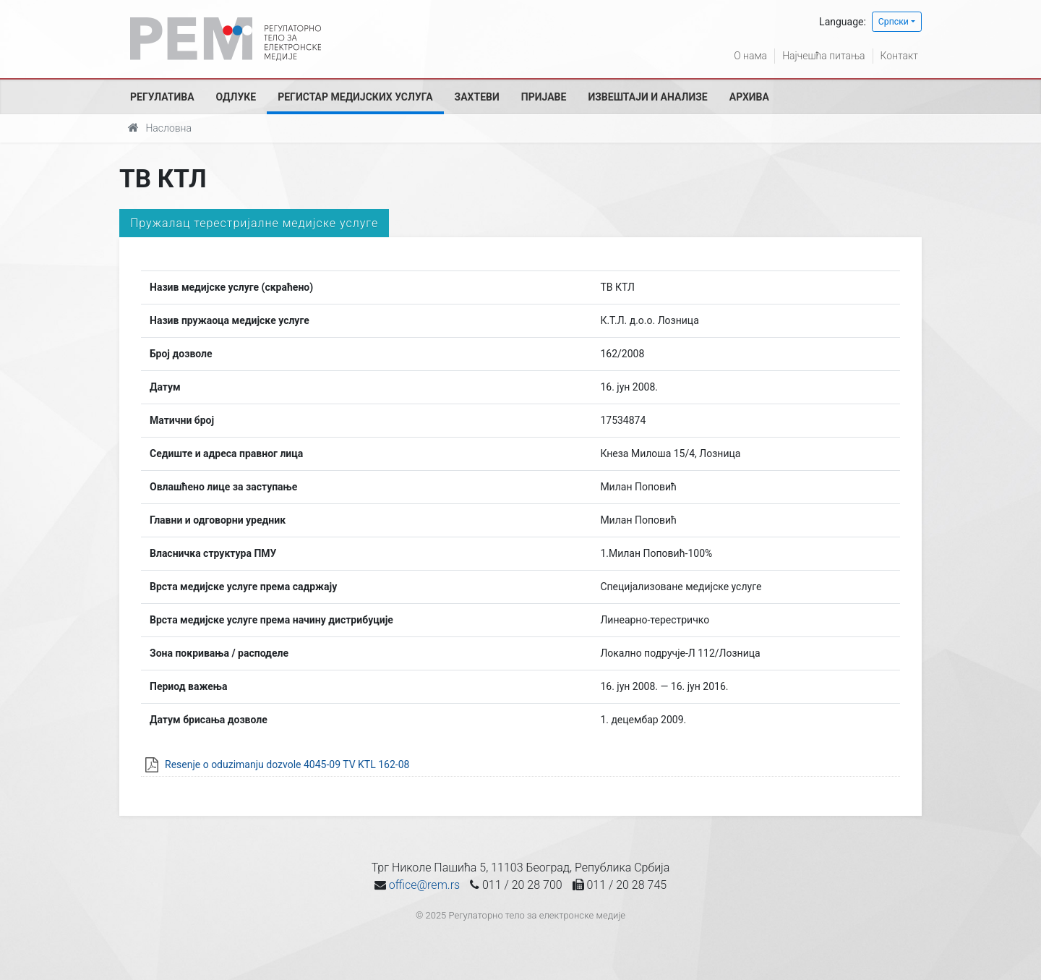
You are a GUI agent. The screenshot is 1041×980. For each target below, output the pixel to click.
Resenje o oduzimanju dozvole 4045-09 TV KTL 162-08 (287, 764)
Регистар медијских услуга (355, 97)
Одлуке (236, 97)
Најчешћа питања (823, 55)
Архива (749, 97)
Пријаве (544, 97)
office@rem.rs (424, 885)
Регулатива (162, 97)
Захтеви (477, 97)
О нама (750, 55)
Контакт (899, 55)
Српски (893, 22)
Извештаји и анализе (647, 97)
